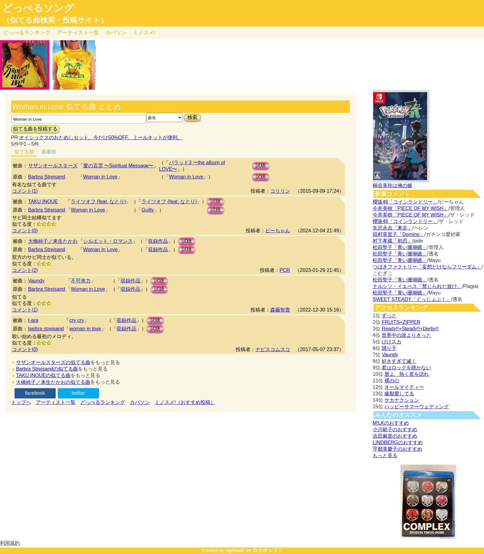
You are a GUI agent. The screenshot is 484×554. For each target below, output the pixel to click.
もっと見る (385, 455)
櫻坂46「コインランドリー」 (405, 201)
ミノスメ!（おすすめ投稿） (185, 402)
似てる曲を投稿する (35, 128)
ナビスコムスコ (272, 349)
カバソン (115, 33)
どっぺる (26, 33)
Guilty (147, 210)
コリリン (280, 191)
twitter (78, 393)
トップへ (21, 402)
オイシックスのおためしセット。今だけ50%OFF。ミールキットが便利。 (100, 137)
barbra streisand (46, 328)
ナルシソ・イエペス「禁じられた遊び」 (417, 286)
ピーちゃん (277, 230)
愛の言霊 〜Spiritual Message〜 (118, 165)
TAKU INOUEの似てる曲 (43, 375)
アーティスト (78, 33)
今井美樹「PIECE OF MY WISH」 (410, 208)
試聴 (261, 165)
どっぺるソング (38, 8)
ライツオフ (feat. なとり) (98, 201)
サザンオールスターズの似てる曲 (53, 362)
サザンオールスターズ (53, 165)
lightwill (235, 550)
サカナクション (401, 400)
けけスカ (391, 341)
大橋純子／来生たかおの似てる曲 (53, 382)
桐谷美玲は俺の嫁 (392, 185)
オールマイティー (404, 387)
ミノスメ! (144, 33)
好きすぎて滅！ (399, 361)
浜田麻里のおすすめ (395, 436)
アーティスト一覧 (55, 402)
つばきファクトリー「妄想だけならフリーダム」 (427, 266)
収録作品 (158, 241)
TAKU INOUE (43, 201)
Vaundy (36, 280)
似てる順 (24, 151)
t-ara (33, 320)
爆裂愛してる (399, 393)
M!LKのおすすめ (391, 423)
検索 (192, 117)
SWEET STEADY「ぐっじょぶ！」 (412, 299)
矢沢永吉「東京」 (392, 227)
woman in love (85, 328)
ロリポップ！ (267, 550)
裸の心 (391, 380)
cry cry (76, 320)
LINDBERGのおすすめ (398, 442)
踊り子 (389, 348)
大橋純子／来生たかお (53, 241)
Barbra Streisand (46, 176)
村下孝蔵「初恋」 (392, 240)
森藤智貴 (280, 309)
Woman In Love (100, 249)
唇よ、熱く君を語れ (406, 374)
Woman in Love (100, 176)
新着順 (48, 151)
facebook (35, 393)
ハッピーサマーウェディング (416, 406)
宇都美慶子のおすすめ (397, 449)
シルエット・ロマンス (108, 241)
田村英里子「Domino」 (398, 234)
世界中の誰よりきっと (406, 335)
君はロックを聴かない (406, 367)
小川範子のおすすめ (395, 429)
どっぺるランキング (102, 402)
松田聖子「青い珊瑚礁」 (400, 247)
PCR (285, 270)
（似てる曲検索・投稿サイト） (55, 20)
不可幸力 (81, 280)
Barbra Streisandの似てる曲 (47, 368)
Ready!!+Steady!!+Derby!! (410, 328)
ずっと (389, 315)
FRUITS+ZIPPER (401, 322)
